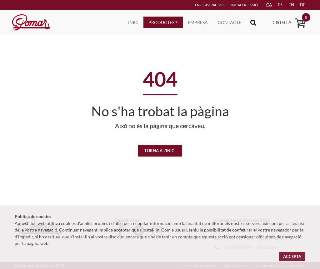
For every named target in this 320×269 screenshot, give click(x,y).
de (303, 4)
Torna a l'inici (160, 150)
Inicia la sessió (244, 5)
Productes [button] (161, 22)
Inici (133, 22)
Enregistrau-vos (210, 5)
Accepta (292, 256)
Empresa (198, 22)
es (280, 4)
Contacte (229, 22)
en (291, 4)
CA (269, 4)
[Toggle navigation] (253, 22)
